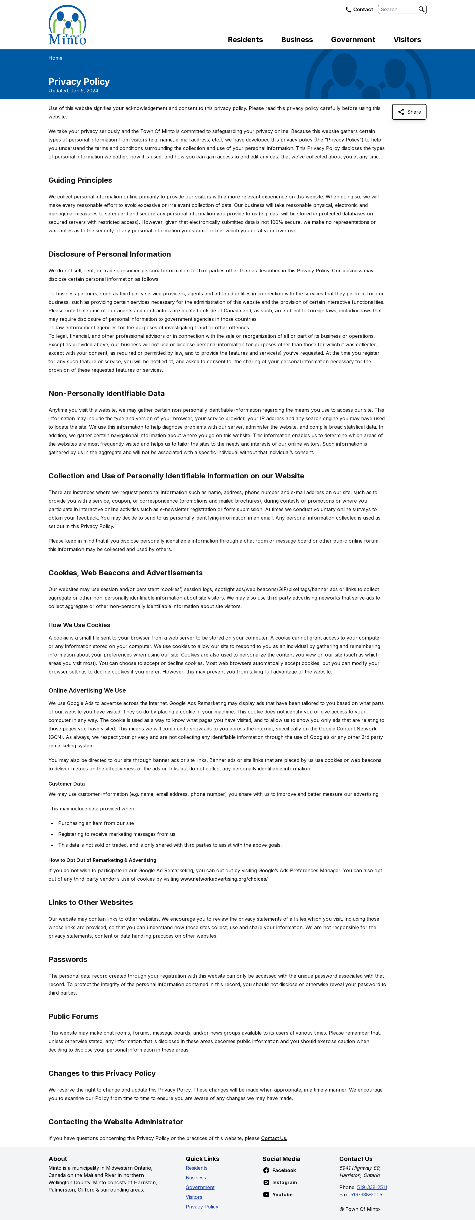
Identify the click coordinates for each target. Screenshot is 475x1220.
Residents (245, 39)
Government (353, 39)
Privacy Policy (202, 1207)
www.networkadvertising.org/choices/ (224, 879)
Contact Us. (274, 1138)
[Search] (421, 9)
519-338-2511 (372, 1187)
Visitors (407, 39)
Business (297, 39)
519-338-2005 (366, 1195)
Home (55, 58)
